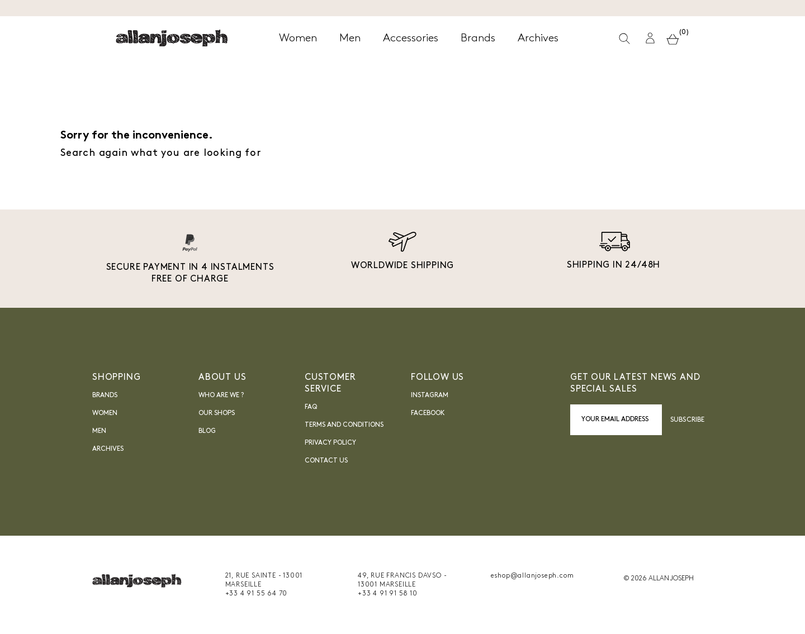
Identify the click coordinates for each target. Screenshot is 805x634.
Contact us (326, 460)
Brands (104, 395)
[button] (650, 38)
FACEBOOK (428, 413)
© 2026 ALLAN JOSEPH (658, 578)
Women (104, 413)
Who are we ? (221, 395)
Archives (108, 449)
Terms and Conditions (344, 425)
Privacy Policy (330, 443)
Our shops (216, 413)
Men (99, 431)
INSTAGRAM (429, 395)
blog (207, 431)
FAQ (311, 407)
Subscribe (687, 420)
